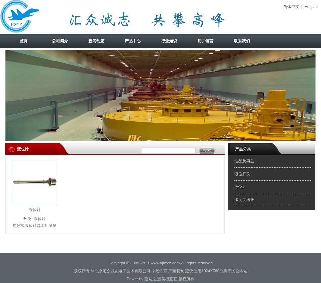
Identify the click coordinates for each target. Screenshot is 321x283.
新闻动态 (96, 41)
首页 (23, 41)
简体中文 (291, 6)
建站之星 (152, 279)
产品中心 (133, 41)
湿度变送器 (244, 199)
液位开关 (242, 174)
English (311, 6)
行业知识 (169, 41)
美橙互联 (169, 279)
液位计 (35, 209)
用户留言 (205, 41)
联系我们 (242, 41)
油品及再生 (244, 161)
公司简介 (60, 41)
